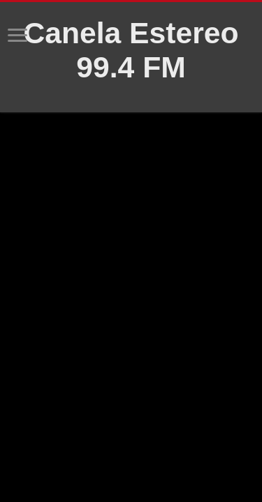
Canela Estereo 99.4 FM (130, 50)
